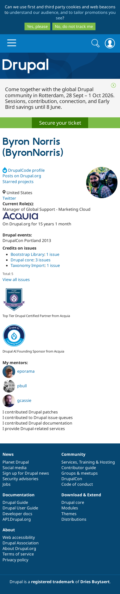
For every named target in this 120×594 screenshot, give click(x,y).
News (8, 454)
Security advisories (20, 478)
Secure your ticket (60, 122)
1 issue (52, 254)
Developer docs (17, 513)
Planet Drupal (16, 462)
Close (113, 85)
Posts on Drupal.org (22, 176)
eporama (19, 371)
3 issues (43, 260)
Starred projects (18, 181)
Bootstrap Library (27, 254)
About (9, 530)
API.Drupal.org (17, 519)
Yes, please (37, 26)
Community (73, 454)
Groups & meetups (79, 473)
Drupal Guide (15, 502)
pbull (15, 386)
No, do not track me (74, 26)
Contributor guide (78, 467)
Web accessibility (19, 537)
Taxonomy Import (28, 265)
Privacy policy (15, 560)
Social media (15, 467)
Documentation (19, 495)
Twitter (9, 198)
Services (69, 462)
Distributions (73, 519)
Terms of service (18, 554)
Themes (69, 513)
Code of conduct (77, 484)
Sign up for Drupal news (26, 473)
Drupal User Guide (20, 508)
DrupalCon (71, 478)
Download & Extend (81, 495)
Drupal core (22, 260)
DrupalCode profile (24, 170)
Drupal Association (21, 543)
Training (87, 462)
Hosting (107, 462)
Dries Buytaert (95, 581)
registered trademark (52, 581)
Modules (69, 508)
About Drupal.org (19, 548)
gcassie (17, 400)
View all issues (16, 279)
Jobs (7, 484)
